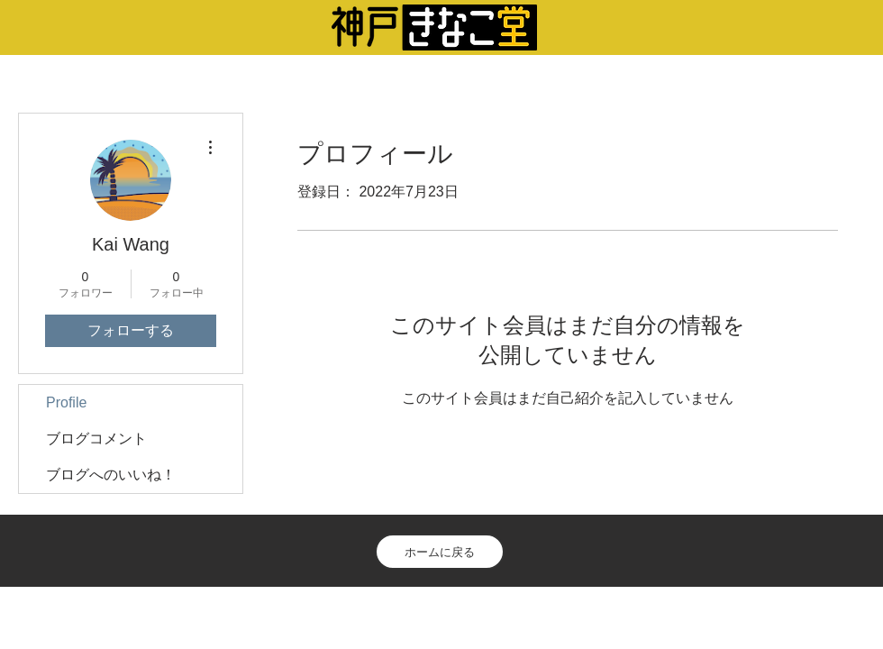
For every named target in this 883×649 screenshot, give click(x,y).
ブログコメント (96, 438)
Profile (66, 402)
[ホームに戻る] (440, 552)
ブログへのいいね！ (111, 474)
